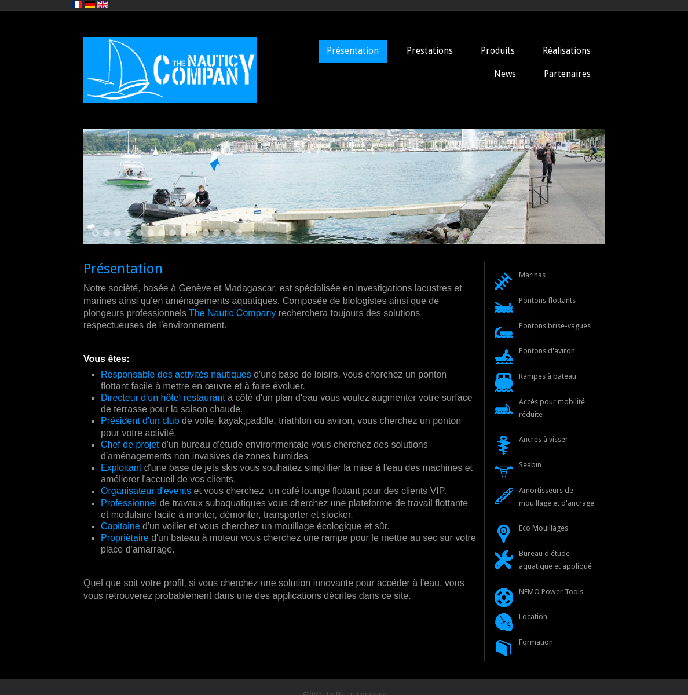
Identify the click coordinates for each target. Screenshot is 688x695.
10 (194, 232)
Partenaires (567, 74)
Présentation (353, 51)
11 (205, 232)
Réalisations (567, 51)
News (505, 74)
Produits (498, 51)
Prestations (430, 51)
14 (238, 232)
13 (227, 232)
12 (216, 232)
